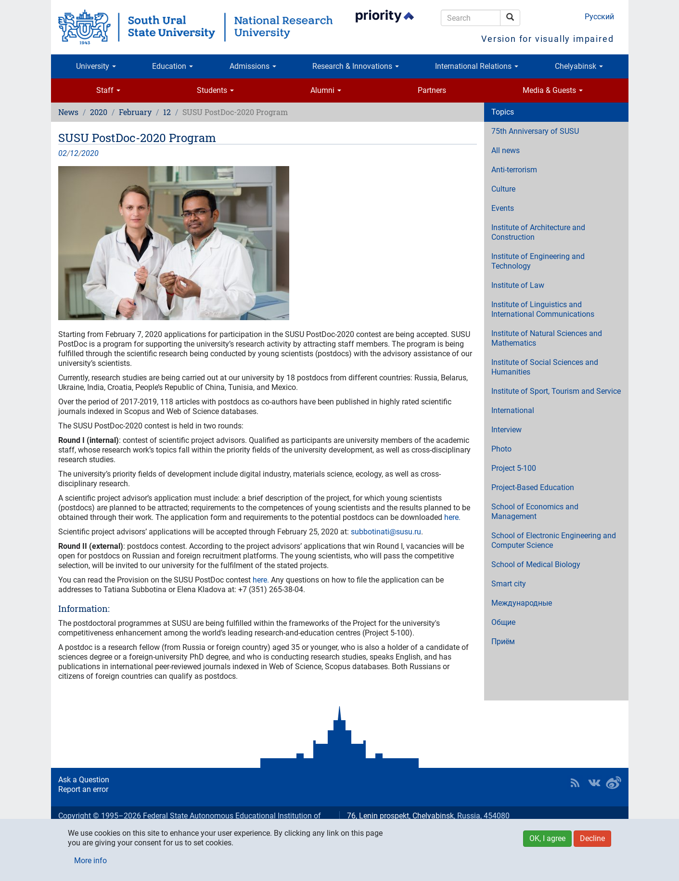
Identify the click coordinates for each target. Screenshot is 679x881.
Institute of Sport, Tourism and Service (556, 391)
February (135, 112)
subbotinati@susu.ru (386, 531)
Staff (108, 90)
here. (452, 517)
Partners (432, 90)
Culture (503, 189)
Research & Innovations (355, 66)
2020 (98, 112)
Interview (506, 429)
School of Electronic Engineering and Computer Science (553, 540)
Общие (503, 622)
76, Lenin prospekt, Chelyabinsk (400, 815)
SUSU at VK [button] (594, 782)
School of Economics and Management (534, 511)
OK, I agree (547, 838)
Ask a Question (83, 779)
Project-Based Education (532, 487)
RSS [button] (575, 782)
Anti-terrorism (514, 169)
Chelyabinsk (579, 66)
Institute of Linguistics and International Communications (542, 309)
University (96, 66)
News (68, 112)
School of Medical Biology (535, 564)
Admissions (253, 66)
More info (90, 860)
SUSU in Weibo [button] (613, 782)
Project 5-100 (513, 468)
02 (62, 153)
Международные (521, 603)
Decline (592, 838)
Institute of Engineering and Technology (538, 261)
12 (167, 112)
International (512, 410)
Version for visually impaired (547, 39)
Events (502, 208)
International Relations (476, 66)
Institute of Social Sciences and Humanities (544, 367)
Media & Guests (553, 90)
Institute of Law (517, 285)
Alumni (325, 90)
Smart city (508, 583)
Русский (599, 16)
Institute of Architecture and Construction (538, 232)
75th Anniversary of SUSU (535, 131)
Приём (503, 641)
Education (172, 66)
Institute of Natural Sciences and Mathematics (546, 338)
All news (505, 150)
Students (215, 90)
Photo (501, 448)
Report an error (83, 789)
